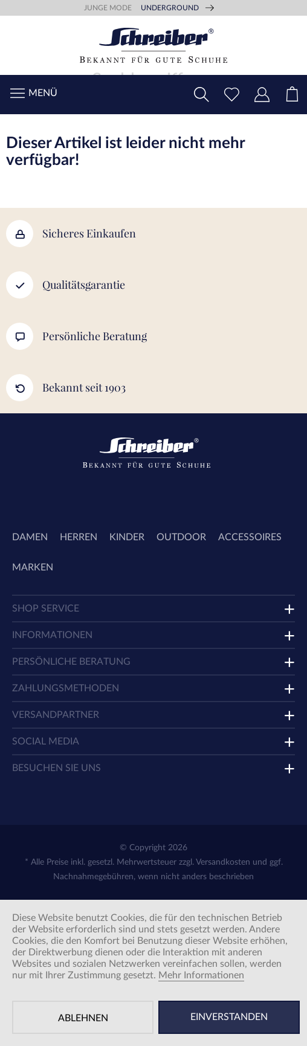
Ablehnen (83, 1018)
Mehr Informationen (201, 975)
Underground (170, 7)
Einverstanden (229, 1017)
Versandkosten (223, 862)
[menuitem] (292, 94)
